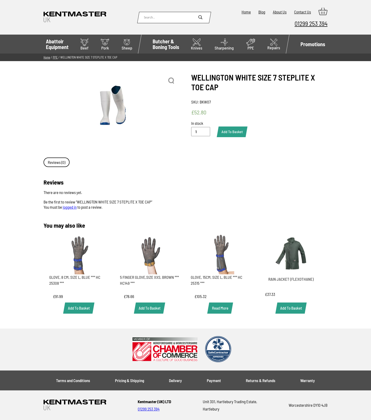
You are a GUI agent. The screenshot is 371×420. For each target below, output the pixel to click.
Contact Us (302, 11)
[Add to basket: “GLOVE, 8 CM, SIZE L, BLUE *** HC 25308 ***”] (78, 308)
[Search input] (170, 17)
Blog (261, 11)
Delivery (175, 380)
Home (246, 11)
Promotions (312, 44)
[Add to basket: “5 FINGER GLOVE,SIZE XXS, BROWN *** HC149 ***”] (149, 308)
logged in (70, 207)
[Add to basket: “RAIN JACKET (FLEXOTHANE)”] (291, 308)
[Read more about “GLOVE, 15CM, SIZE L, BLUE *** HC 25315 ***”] (220, 308)
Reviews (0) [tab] (56, 162)
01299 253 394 (311, 23)
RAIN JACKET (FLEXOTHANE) (291, 279)
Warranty (307, 380)
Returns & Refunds (260, 380)
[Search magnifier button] (200, 17)
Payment (214, 380)
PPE (250, 44)
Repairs (273, 44)
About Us (280, 11)
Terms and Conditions (73, 380)
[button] (171, 81)
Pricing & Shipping (129, 380)
